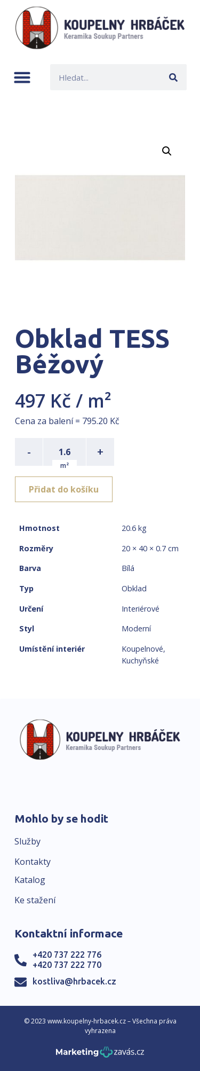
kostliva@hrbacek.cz (74, 981)
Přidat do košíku (64, 489)
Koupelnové (142, 649)
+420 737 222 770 (67, 965)
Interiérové (140, 609)
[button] (22, 77)
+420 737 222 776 (67, 954)
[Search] (174, 77)
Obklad (134, 588)
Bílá (128, 568)
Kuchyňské (140, 660)
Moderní (136, 628)
